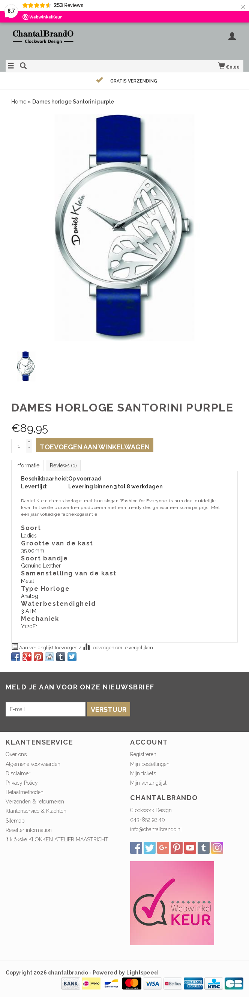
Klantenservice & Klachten (36, 811)
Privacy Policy (22, 783)
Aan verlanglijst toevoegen (45, 646)
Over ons (16, 754)
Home (18, 102)
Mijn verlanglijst (148, 783)
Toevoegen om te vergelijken (118, 646)
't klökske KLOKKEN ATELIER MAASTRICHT (57, 839)
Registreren (143, 754)
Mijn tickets (143, 773)
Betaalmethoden (25, 792)
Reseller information (29, 830)
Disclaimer (18, 773)
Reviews (63, 465)
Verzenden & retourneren (35, 802)
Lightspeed (142, 973)
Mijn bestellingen (150, 764)
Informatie (27, 465)
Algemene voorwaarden (33, 764)
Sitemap (15, 821)
